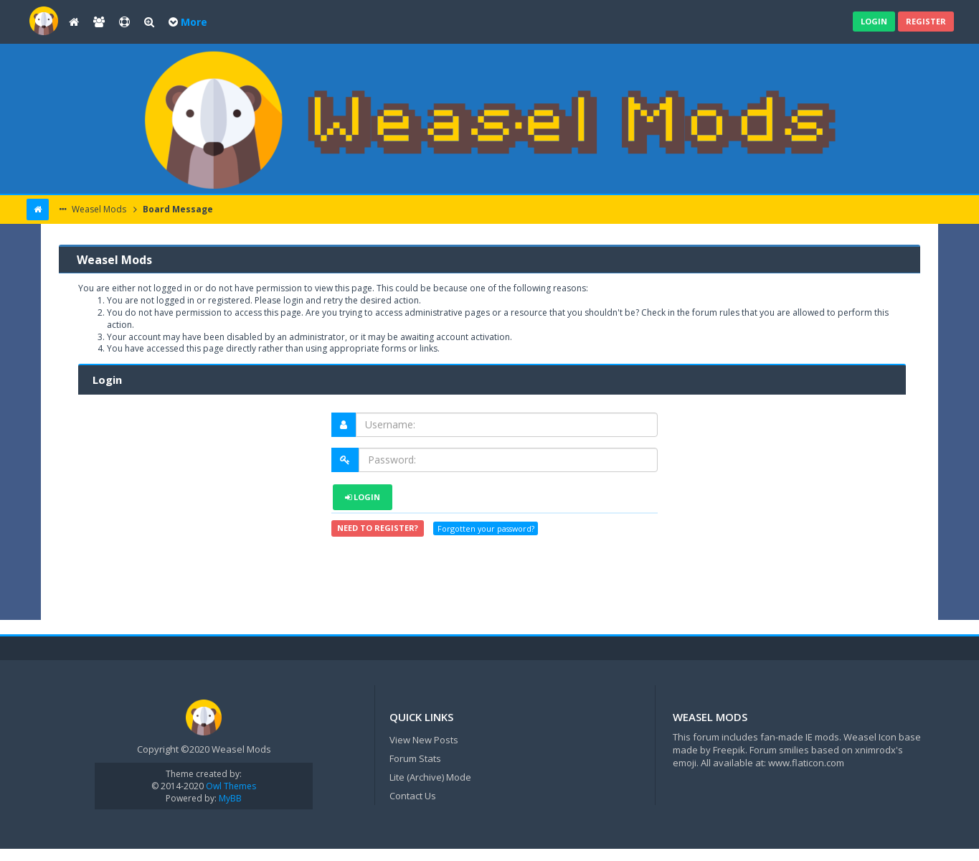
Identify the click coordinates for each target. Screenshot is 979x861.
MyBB (230, 798)
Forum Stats (415, 758)
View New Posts (423, 739)
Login (874, 21)
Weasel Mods (98, 209)
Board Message (177, 209)
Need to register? (377, 527)
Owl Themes (230, 786)
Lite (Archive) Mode (430, 777)
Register (926, 21)
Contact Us (412, 795)
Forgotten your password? (486, 528)
